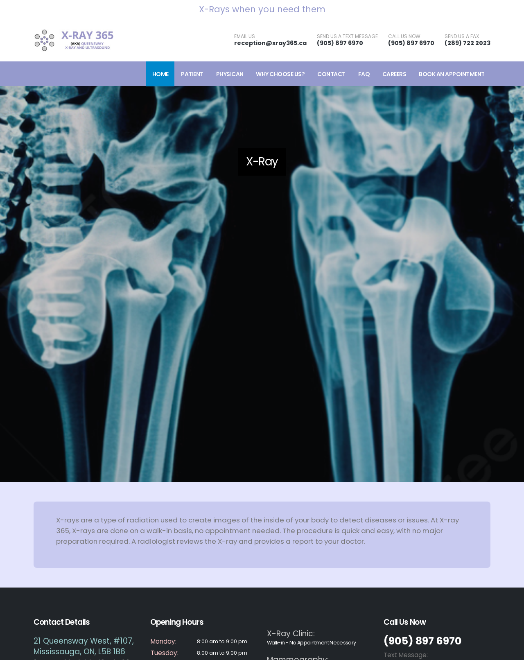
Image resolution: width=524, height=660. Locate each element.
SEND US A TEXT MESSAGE (347, 36)
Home (160, 74)
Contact (331, 74)
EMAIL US (244, 36)
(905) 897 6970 (340, 43)
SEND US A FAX (462, 36)
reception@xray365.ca (270, 43)
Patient (192, 74)
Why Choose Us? (280, 74)
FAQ (364, 74)
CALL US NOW (404, 36)
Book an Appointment (452, 74)
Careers (394, 74)
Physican (230, 74)
